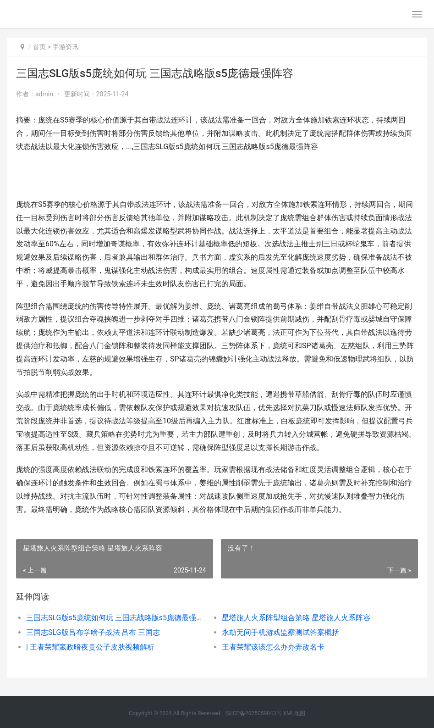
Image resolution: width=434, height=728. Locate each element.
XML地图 (294, 713)
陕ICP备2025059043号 (253, 713)
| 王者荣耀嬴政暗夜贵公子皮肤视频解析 (90, 647)
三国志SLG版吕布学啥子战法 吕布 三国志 (93, 632)
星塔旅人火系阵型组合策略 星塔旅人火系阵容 (296, 617)
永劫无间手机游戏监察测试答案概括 (280, 632)
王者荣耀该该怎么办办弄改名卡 (273, 647)
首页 (39, 46)
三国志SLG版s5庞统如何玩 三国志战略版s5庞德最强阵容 (114, 617)
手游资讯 (65, 46)
